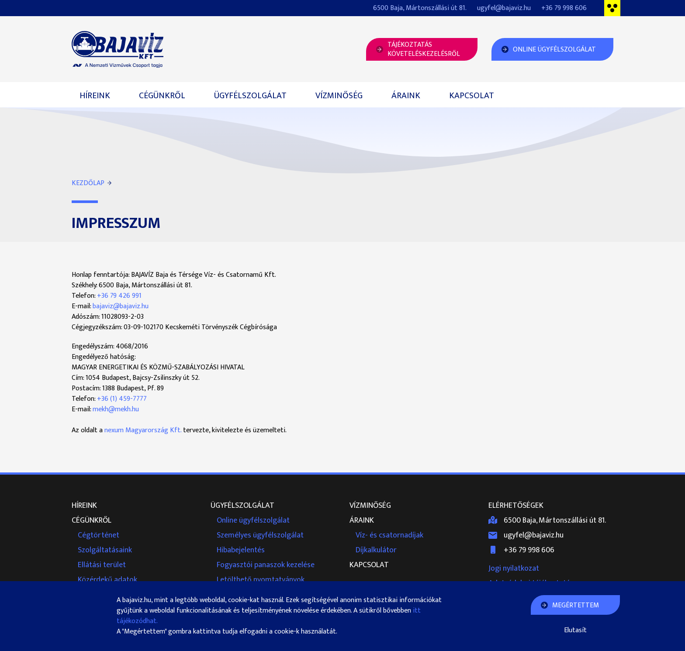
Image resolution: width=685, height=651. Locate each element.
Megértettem (575, 605)
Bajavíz (117, 49)
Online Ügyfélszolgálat (554, 49)
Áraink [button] (405, 95)
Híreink (95, 95)
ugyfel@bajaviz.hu (504, 8)
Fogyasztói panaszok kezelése (266, 565)
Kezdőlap (88, 183)
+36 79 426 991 (119, 296)
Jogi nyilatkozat (513, 568)
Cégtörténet (98, 535)
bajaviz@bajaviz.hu (121, 306)
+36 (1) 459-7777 (122, 399)
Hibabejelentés (241, 550)
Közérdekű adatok (107, 579)
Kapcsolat (471, 95)
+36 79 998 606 (564, 8)
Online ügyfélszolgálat (253, 520)
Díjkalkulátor (376, 550)
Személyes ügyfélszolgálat (260, 535)
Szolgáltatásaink (105, 550)
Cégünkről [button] (162, 95)
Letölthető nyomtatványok (260, 579)
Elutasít (575, 630)
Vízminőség (339, 95)
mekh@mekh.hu (116, 409)
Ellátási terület (102, 565)
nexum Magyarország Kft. (142, 430)
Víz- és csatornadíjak (389, 535)
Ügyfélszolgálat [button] (250, 95)
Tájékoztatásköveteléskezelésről (423, 49)
